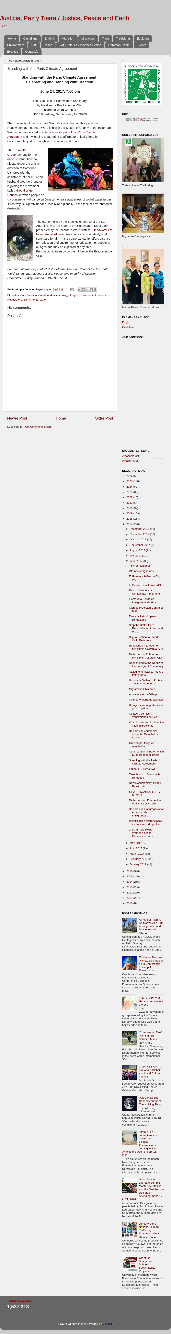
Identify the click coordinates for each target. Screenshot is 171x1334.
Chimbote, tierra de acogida (146, 699)
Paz (34, 45)
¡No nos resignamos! (142, 571)
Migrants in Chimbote (142, 689)
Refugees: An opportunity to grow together (146, 707)
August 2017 (138, 550)
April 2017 (136, 848)
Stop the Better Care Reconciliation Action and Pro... (146, 628)
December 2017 (140, 528)
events (102, 295)
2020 (129, 508)
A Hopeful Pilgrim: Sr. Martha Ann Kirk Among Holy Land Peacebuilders (150, 924)
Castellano (30, 38)
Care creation (28, 295)
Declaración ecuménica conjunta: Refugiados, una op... (144, 734)
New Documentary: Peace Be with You (145, 784)
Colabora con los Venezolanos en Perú (143, 715)
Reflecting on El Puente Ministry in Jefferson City (145, 656)
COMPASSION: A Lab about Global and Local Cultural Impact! (150, 1071)
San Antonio (31, 299)
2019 (129, 513)
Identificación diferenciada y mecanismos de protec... (146, 822)
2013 (129, 887)
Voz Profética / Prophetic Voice (80, 45)
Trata (105, 38)
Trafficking (123, 38)
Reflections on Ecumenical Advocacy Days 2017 (145, 802)
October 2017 (138, 539)
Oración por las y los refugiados (141, 744)
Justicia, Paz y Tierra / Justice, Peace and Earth (64, 18)
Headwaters (14, 299)
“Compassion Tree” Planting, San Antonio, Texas (150, 1035)
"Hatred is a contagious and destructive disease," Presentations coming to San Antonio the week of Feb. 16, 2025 (140, 1143)
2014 (129, 881)
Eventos (12, 51)
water (43, 299)
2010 (129, 903)
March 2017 (137, 853)
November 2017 (140, 534)
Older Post (104, 418)
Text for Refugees (140, 565)
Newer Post (17, 418)
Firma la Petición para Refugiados (142, 618)
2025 (129, 481)
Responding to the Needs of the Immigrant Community (146, 664)
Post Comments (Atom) (38, 426)
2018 (129, 518)
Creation (43, 295)
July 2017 (136, 555)
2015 (129, 876)
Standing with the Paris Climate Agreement (143, 762)
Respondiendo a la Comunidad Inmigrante (144, 592)
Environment (15, 45)
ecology (64, 295)
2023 (129, 492)
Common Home (119, 45)
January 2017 (138, 864)
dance (54, 295)
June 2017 (136, 561)
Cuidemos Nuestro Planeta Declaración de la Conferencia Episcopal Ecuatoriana (151, 964)
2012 (129, 892)
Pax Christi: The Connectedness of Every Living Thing (150, 1101)
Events (141, 45)
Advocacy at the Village (143, 694)
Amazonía (128, 455)
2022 (129, 497)
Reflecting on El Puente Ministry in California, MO (146, 647)
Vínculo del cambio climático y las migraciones (146, 724)
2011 (129, 897)
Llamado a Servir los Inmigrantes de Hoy (142, 600)
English (50, 38)
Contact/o (31, 51)
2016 (129, 871)
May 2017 (136, 842)
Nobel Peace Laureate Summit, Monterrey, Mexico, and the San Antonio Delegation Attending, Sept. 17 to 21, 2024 (143, 1189)
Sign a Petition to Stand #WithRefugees (143, 639)
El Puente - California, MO (145, 585)
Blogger (107, 1323)
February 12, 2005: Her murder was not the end (151, 1001)
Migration (68, 38)
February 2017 (139, 858)
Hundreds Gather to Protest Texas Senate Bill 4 (146, 682)
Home (12, 38)
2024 (129, 486)
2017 (129, 524)
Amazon (127, 460)
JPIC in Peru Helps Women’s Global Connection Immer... (143, 833)
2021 (129, 502)
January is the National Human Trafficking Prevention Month (149, 1228)
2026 (129, 475)
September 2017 (140, 544)
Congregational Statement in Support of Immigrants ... (146, 753)
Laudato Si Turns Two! (142, 768)
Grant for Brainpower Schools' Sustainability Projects (147, 1264)
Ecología (143, 38)
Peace (48, 45)
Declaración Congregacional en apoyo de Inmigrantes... (146, 812)
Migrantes (88, 38)
